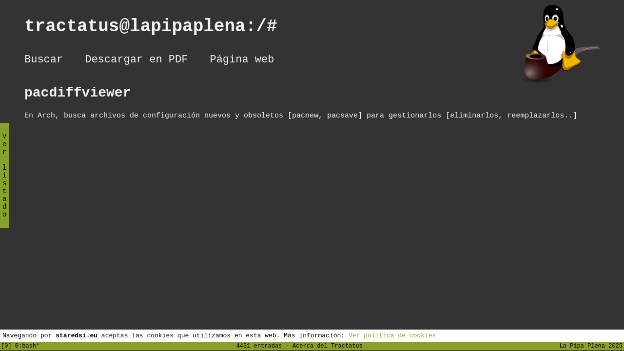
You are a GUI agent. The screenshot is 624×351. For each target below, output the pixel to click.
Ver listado (4, 183)
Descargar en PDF (136, 61)
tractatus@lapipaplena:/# (161, 28)
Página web (242, 61)
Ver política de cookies (392, 335)
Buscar (43, 61)
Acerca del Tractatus (327, 345)
